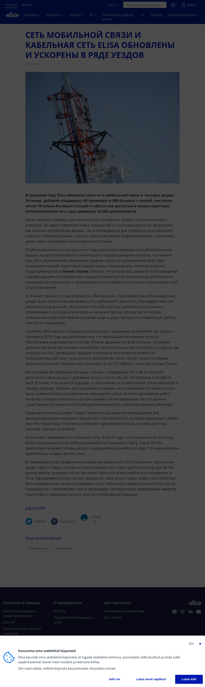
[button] (194, 643)
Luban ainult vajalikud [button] (151, 679)
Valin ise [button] (114, 679)
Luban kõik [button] (189, 679)
